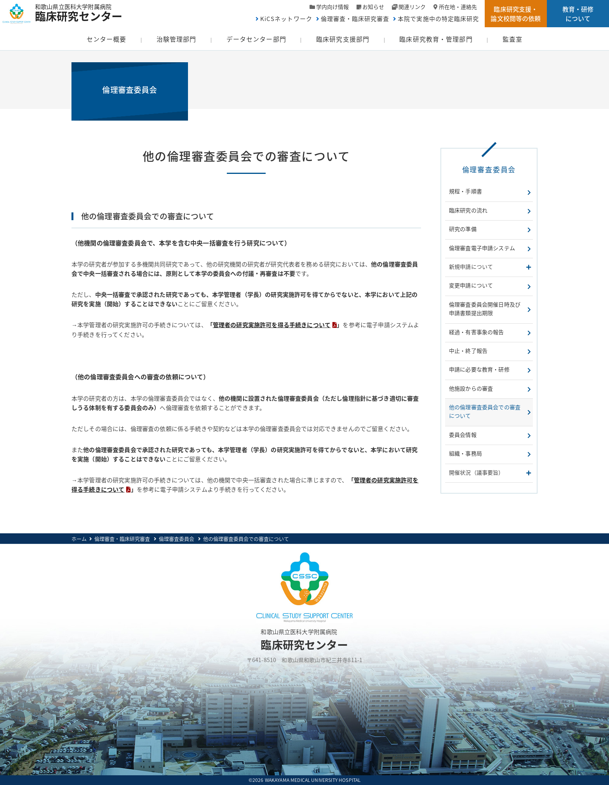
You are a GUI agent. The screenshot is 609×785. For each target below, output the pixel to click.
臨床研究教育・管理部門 (435, 39)
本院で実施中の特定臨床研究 (438, 18)
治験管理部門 (177, 39)
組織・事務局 (465, 453)
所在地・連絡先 (458, 7)
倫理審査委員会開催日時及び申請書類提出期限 (484, 308)
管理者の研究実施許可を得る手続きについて (272, 325)
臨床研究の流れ (468, 210)
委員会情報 (463, 434)
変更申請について (471, 285)
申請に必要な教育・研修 (479, 369)
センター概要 (107, 39)
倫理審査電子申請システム (482, 248)
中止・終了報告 (468, 350)
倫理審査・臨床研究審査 (355, 18)
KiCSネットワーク (286, 18)
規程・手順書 (465, 191)
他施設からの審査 (471, 388)
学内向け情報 (332, 7)
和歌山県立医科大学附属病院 (82, 11)
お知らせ (373, 7)
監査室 (512, 39)
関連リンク (412, 7)
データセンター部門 (256, 39)
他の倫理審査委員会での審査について (484, 411)
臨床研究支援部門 (342, 39)
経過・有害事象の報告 (476, 332)
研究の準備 (463, 229)
